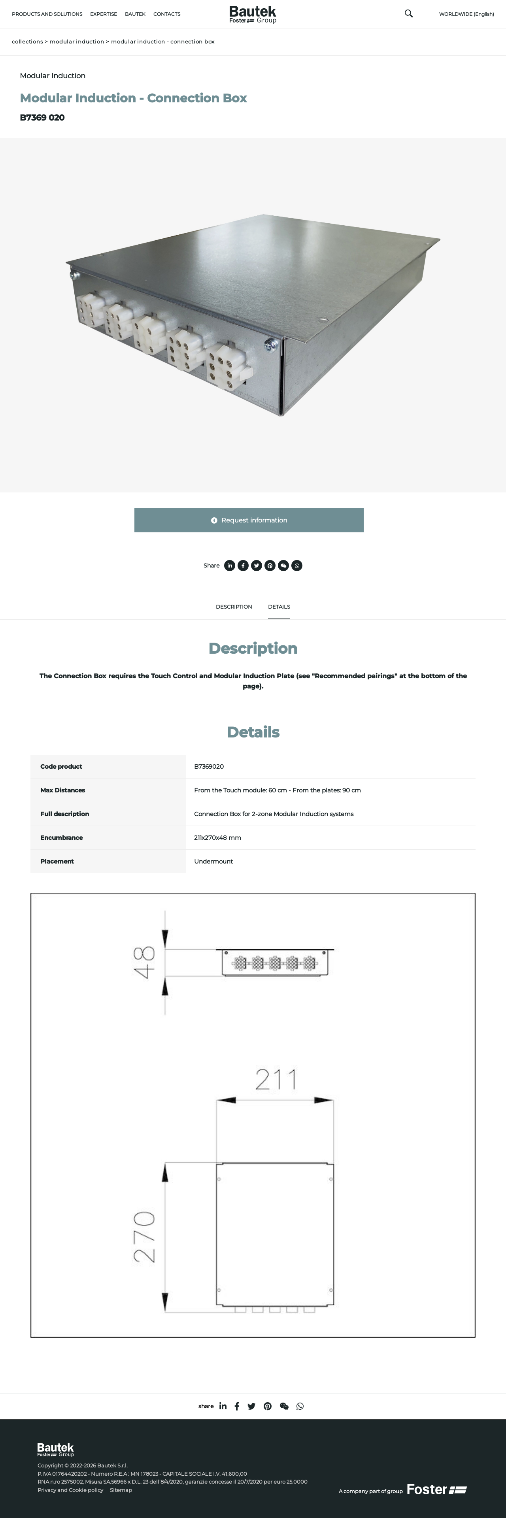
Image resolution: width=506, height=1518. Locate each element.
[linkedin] (223, 1406)
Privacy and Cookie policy (70, 1490)
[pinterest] (268, 1406)
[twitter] (251, 1406)
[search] (409, 15)
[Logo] (253, 12)
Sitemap (121, 1490)
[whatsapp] (300, 1406)
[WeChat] (284, 1406)
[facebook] (237, 1406)
